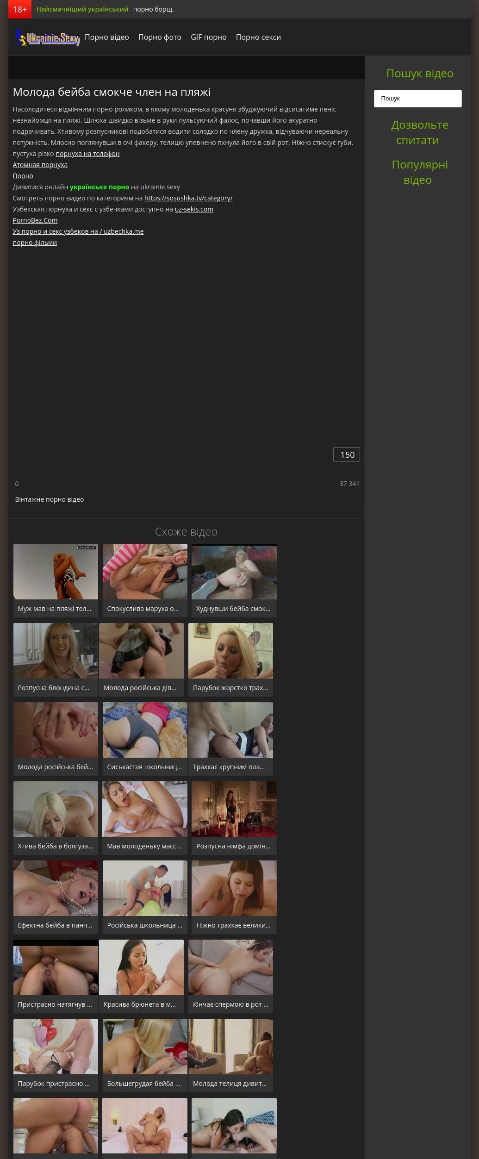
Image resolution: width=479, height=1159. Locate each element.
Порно (23, 175)
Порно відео (104, 37)
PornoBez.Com (35, 220)
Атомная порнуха (40, 164)
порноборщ (43, 37)
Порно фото (157, 37)
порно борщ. (153, 9)
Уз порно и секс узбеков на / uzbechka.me (78, 231)
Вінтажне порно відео (49, 499)
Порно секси (256, 37)
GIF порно (206, 37)
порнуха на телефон (87, 153)
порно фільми (35, 242)
